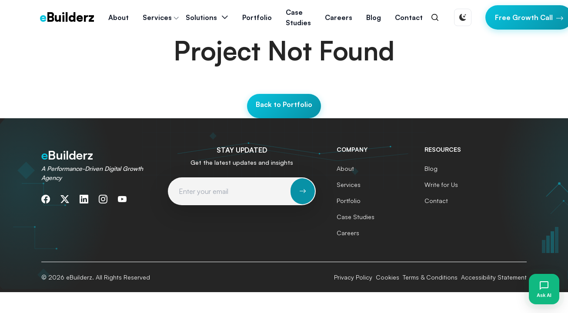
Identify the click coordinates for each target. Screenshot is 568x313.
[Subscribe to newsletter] (303, 191)
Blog (373, 17)
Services (349, 184)
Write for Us (441, 184)
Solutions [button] (201, 17)
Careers (338, 17)
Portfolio (257, 17)
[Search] (435, 17)
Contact (409, 17)
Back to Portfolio (284, 104)
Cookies (387, 277)
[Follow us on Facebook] (45, 199)
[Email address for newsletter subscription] (229, 191)
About (118, 17)
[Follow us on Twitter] (64, 199)
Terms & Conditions (430, 277)
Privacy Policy (353, 277)
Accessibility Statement (494, 277)
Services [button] (157, 17)
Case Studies (298, 17)
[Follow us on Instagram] (103, 199)
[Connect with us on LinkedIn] (84, 199)
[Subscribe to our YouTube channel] (122, 199)
